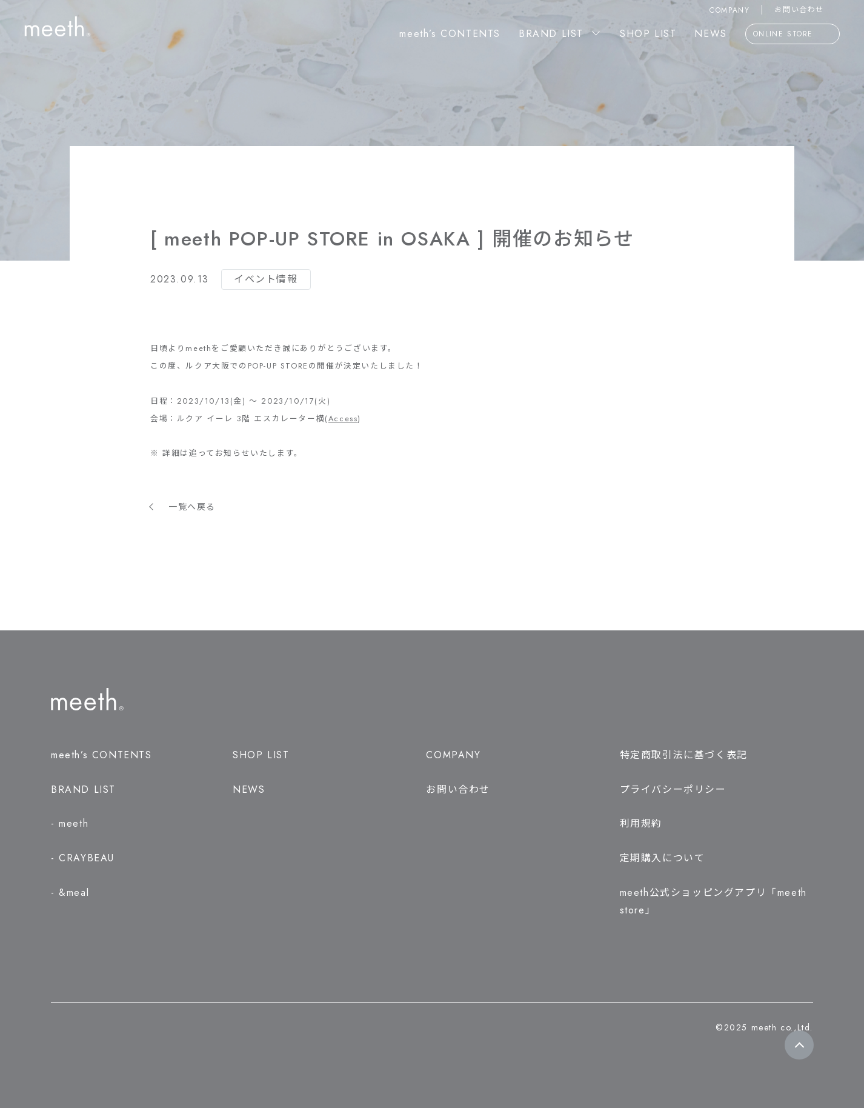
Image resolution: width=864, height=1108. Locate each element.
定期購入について (662, 858)
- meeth (69, 823)
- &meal (70, 892)
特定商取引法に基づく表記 (684, 755)
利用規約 (641, 823)
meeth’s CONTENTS (449, 34)
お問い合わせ (807, 10)
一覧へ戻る (192, 507)
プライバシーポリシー (673, 789)
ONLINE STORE (792, 35)
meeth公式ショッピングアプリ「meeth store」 (713, 901)
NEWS (710, 34)
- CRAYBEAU (83, 858)
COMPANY (729, 10)
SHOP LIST (648, 34)
